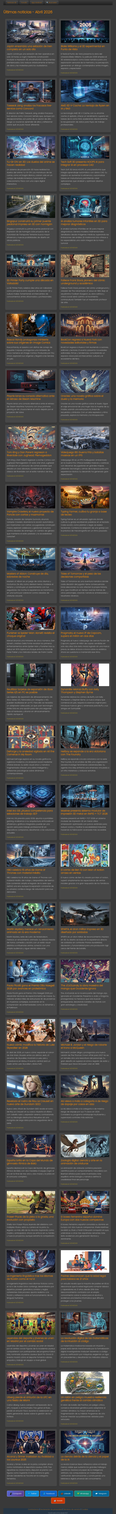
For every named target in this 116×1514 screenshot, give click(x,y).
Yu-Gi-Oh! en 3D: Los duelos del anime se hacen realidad (31, 163)
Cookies (84, 1509)
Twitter (32, 1493)
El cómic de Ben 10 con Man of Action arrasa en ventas (82, 871)
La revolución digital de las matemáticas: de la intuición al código (85, 1339)
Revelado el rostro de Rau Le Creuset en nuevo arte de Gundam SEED (30, 1102)
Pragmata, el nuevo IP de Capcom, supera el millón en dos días (81, 634)
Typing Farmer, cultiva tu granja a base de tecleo (84, 513)
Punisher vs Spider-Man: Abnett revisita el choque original (30, 634)
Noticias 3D (11, 2)
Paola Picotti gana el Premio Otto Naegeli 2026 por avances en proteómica (30, 987)
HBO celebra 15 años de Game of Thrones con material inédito (26, 871)
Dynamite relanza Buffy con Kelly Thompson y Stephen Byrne (80, 691)
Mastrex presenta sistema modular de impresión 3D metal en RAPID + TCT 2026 (84, 812)
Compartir (15, 1493)
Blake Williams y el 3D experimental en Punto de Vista (83, 48)
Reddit (58, 1500)
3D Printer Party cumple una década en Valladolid (30, 282)
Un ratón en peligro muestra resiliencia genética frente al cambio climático (83, 1399)
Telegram (101, 1493)
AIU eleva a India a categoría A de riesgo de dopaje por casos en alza (84, 1102)
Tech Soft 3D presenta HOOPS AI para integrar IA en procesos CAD (82, 163)
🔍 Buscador (51, 2)
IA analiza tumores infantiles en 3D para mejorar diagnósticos (84, 223)
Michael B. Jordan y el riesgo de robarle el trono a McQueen (84, 1046)
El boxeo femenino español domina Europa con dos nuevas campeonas (82, 1218)
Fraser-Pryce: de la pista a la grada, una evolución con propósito (30, 1218)
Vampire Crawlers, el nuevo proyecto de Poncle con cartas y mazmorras (30, 513)
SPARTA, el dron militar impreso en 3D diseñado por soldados (82, 931)
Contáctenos (33, 1509)
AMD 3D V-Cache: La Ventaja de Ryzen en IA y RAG (85, 107)
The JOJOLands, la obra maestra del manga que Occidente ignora (82, 987)
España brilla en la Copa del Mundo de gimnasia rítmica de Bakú (30, 1162)
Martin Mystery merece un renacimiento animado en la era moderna (30, 931)
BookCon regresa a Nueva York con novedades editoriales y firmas (81, 341)
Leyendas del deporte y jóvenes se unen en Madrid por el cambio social (30, 1339)
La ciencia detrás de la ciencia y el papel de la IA (85, 1458)
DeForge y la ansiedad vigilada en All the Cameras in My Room (30, 753)
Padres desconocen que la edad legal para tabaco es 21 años (83, 1277)
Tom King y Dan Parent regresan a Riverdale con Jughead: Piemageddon (29, 454)
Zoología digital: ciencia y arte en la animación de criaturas (81, 1162)
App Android (37, 2)
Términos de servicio (71, 1509)
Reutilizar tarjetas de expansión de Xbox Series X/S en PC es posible (30, 691)
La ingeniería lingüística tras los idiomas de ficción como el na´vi (30, 1277)
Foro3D (24, 2)
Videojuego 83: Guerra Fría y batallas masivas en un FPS (82, 454)
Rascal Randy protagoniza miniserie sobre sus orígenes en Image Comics (28, 341)
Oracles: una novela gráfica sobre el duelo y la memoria (82, 397)
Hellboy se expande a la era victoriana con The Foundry (83, 753)
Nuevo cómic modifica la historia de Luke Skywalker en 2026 (30, 1046)
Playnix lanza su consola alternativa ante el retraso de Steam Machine (30, 397)
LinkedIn (66, 1493)
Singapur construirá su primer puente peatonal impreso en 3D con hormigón (29, 223)
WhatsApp (83, 1493)
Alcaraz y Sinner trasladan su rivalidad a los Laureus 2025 (30, 1458)
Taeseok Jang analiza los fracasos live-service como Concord (29, 107)
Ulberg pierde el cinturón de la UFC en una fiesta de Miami (29, 1399)
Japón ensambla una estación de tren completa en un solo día (29, 48)
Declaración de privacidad (51, 1509)
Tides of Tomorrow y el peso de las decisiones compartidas (81, 575)
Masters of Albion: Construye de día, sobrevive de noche (27, 575)
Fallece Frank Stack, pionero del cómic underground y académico (83, 282)
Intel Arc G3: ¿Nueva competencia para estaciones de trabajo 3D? (30, 812)
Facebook (48, 1493)
